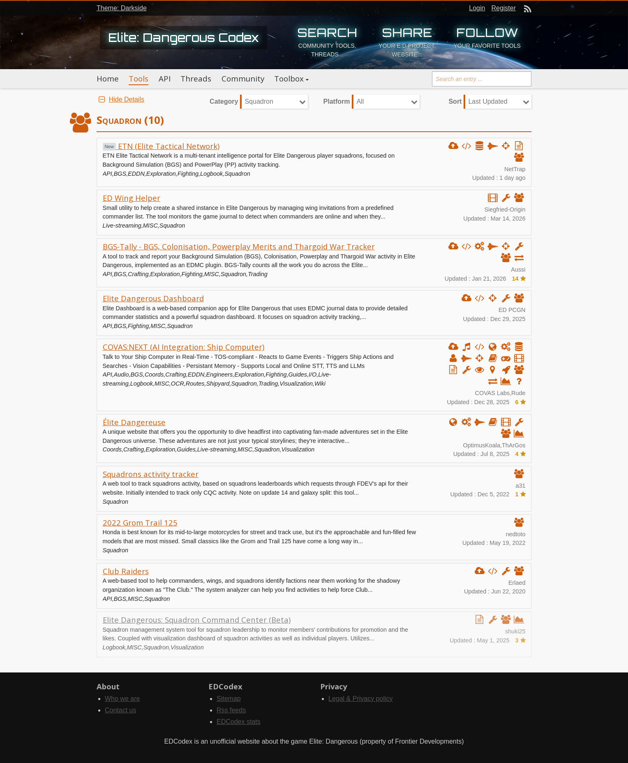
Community (243, 78)
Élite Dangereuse (134, 422)
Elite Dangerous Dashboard (153, 298)
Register (503, 8)
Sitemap (229, 698)
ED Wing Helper (131, 198)
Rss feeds (231, 710)
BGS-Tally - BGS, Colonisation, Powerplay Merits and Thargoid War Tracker (239, 246)
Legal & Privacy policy (360, 698)
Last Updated (487, 101)
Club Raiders (126, 571)
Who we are (122, 698)
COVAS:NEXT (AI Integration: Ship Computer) (183, 347)
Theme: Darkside (122, 8)
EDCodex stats (239, 721)
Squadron (259, 101)
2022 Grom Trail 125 (140, 522)
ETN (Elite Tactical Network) (161, 146)
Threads (195, 78)
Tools (138, 78)
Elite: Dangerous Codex (183, 37)
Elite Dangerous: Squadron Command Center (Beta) (197, 619)
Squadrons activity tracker (151, 474)
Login (477, 8)
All (360, 101)
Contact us (120, 710)
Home (108, 78)
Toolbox (289, 78)
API (165, 78)
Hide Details (120, 99)
